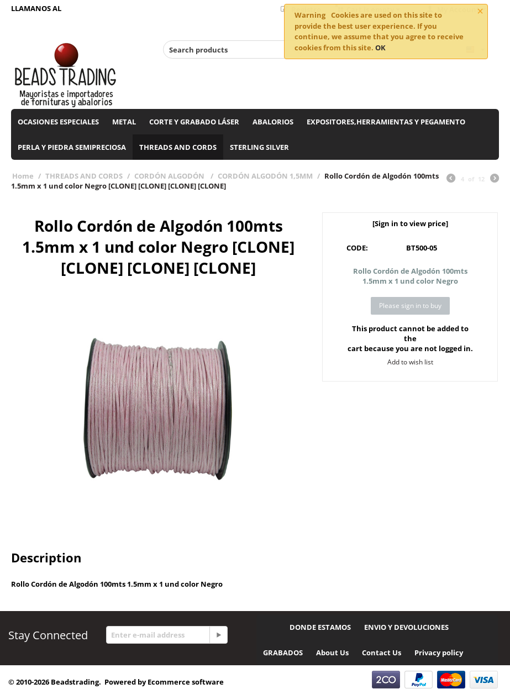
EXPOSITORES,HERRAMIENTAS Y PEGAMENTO (386, 122)
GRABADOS (283, 653)
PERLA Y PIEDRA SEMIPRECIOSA (72, 147)
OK (380, 48)
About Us (332, 653)
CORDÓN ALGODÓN (170, 176)
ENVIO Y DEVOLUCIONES (406, 627)
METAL (124, 122)
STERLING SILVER (259, 147)
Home (23, 176)
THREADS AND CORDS (178, 147)
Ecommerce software (186, 682)
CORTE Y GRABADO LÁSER (194, 122)
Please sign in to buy (410, 305)
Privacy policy (438, 653)
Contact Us (381, 653)
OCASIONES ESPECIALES (58, 122)
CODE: (357, 248)
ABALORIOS (273, 122)
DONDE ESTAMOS (320, 627)
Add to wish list (410, 362)
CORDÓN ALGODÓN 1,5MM (265, 176)
